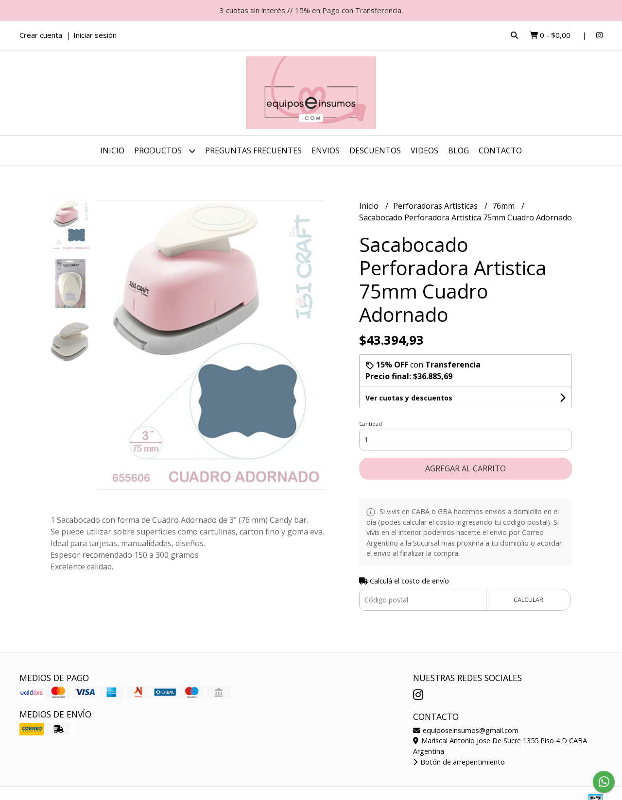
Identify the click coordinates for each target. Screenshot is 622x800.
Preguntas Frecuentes (253, 150)
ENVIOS (325, 150)
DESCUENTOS (375, 150)
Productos (164, 151)
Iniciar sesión (95, 35)
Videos (424, 150)
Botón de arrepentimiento (459, 762)
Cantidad (370, 423)
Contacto (500, 150)
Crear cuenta (40, 35)
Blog (458, 150)
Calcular (528, 599)
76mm (504, 205)
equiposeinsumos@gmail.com (465, 730)
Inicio (112, 150)
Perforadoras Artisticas (436, 205)
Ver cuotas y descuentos (408, 397)
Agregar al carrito (465, 468)
